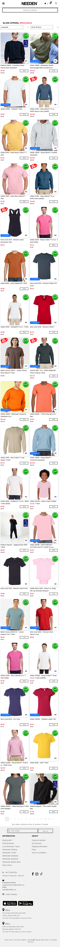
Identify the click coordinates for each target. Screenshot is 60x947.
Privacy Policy (8, 940)
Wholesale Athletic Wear (11, 862)
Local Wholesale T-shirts (11, 846)
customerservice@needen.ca (13, 885)
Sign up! (45, 831)
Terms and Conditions (20, 940)
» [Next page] (53, 819)
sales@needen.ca (9, 890)
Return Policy (7, 865)
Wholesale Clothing (9, 850)
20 (45, 819)
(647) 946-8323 (11, 872)
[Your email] (22, 831)
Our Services (37, 843)
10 (41, 819)
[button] (45, 3)
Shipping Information (39, 846)
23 (49, 819)
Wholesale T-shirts (9, 853)
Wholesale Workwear (10, 859)
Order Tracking (11, 894)
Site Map (30, 940)
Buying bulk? (7, 840)
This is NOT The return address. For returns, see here (16, 918)
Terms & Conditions (39, 853)
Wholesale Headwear (10, 856)
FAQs (34, 850)
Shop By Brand (8, 843)
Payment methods (38, 840)
